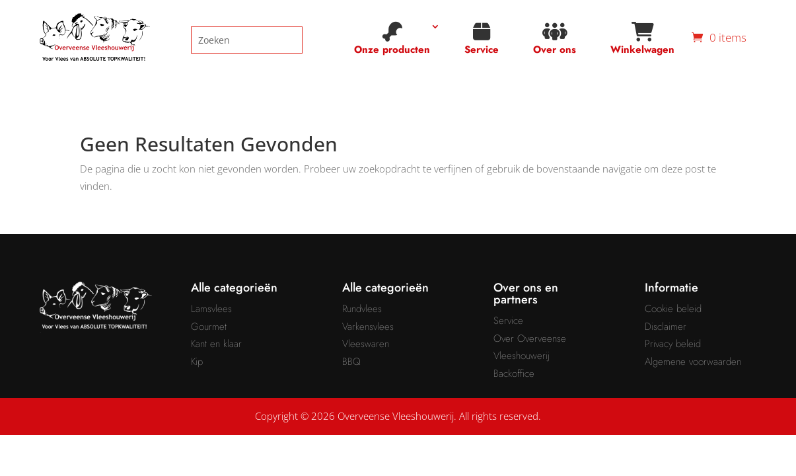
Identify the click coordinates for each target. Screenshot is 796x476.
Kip (197, 361)
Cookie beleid (673, 308)
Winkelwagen (642, 39)
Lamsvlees (211, 308)
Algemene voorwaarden (693, 361)
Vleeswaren (365, 344)
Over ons (554, 39)
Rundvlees (362, 308)
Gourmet (209, 326)
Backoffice (513, 373)
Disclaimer (665, 326)
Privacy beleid (673, 344)
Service (481, 39)
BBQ (351, 361)
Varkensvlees (368, 326)
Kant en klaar (216, 344)
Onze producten (392, 39)
